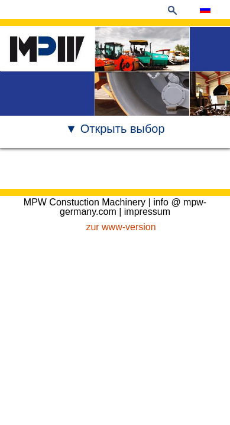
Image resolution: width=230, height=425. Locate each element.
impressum (147, 212)
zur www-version (121, 227)
